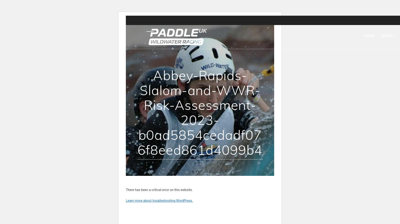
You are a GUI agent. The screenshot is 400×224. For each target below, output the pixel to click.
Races (387, 36)
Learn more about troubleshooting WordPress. (159, 200)
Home (370, 36)
